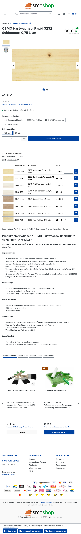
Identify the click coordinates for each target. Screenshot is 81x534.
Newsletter (60, 459)
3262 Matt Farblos (34, 120)
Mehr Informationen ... (10, 528)
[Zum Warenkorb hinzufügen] (76, 171)
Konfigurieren (10, 531)
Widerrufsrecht (35, 468)
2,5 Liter (18, 133)
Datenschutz (61, 465)
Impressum (60, 468)
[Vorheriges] (13, 65)
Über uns (60, 462)
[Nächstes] (77, 65)
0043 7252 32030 (10, 461)
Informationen (62, 455)
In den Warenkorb (53, 139)
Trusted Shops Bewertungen (57, 229)
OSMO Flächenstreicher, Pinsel (21, 390)
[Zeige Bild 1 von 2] (44, 90)
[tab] (7, 229)
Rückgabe (33, 465)
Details (22, 432)
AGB (31, 471)
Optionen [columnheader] (32, 166)
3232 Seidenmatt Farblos (13, 120)
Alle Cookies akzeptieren (55, 531)
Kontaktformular (8, 474)
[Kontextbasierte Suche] (15, 14)
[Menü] (4, 13)
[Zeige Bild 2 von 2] (47, 90)
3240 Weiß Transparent (54, 120)
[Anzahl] (11, 138)
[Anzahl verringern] (4, 138)
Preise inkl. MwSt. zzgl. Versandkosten (17, 104)
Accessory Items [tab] (10, 356)
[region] (40, 65)
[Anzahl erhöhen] (19, 138)
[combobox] (33, 13)
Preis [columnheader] (58, 166)
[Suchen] (49, 13)
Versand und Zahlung (37, 462)
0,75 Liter (7, 133)
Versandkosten (46, 502)
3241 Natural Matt (10, 124)
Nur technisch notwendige (30, 531)
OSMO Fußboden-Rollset (55, 390)
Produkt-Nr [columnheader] (20, 166)
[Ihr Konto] (64, 14)
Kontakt (32, 459)
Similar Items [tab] (23, 356)
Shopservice (35, 455)
